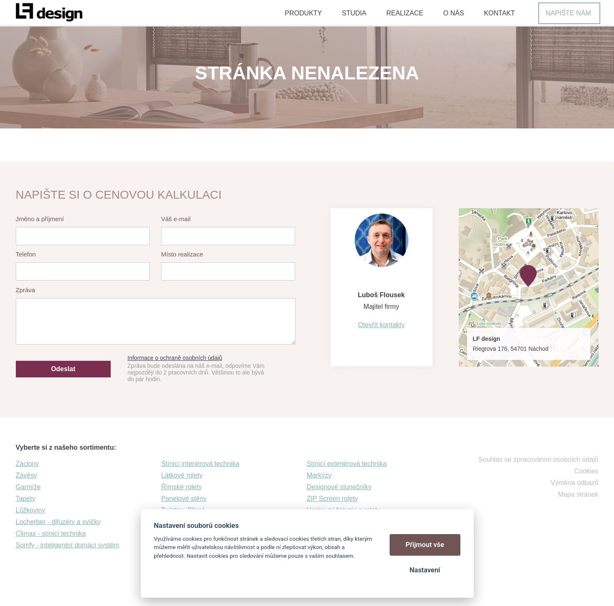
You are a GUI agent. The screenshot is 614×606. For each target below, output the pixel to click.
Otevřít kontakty (381, 324)
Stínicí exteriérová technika (347, 463)
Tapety (25, 498)
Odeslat (63, 368)
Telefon (26, 254)
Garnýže (28, 486)
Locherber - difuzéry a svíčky (58, 521)
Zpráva (25, 289)
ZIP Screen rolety (332, 498)
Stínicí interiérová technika (200, 463)
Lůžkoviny (30, 510)
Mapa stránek (578, 494)
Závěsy (26, 475)
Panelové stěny (183, 498)
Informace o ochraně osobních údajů (174, 358)
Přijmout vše (424, 545)
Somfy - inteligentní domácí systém (67, 545)
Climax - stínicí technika (51, 533)
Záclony (27, 463)
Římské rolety (181, 486)
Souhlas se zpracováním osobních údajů (538, 459)
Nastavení (425, 570)
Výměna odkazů (575, 482)
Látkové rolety (182, 475)
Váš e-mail (176, 218)
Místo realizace (182, 254)
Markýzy (319, 475)
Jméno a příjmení (40, 218)
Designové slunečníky (339, 486)
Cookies (586, 471)
